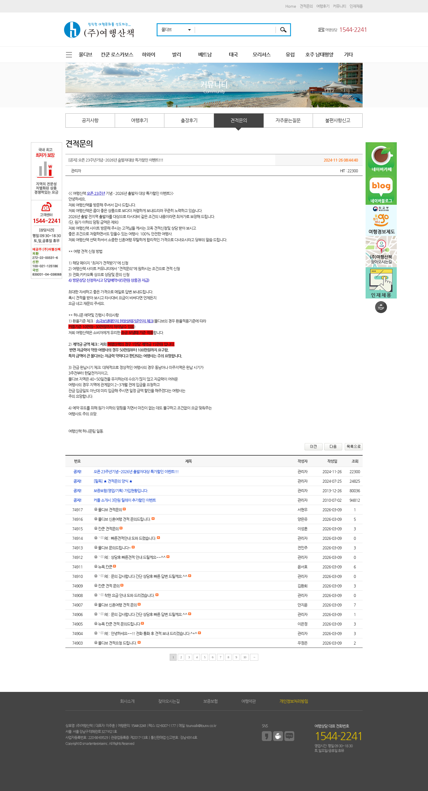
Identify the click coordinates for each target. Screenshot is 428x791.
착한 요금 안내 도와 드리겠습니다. (124, 595)
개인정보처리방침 (293, 701)
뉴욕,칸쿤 (103, 567)
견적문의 (306, 6)
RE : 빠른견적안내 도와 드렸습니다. (125, 538)
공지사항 (90, 120)
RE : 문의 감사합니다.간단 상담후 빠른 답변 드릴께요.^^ (141, 576)
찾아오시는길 (169, 701)
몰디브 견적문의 (108, 509)
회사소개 (127, 701)
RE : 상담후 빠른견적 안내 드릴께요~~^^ (130, 557)
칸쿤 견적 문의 (107, 586)
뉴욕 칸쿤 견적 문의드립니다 (117, 624)
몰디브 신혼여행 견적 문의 (116, 605)
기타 (348, 54)
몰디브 (85, 54)
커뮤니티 (339, 6)
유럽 (290, 54)
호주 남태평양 (319, 54)
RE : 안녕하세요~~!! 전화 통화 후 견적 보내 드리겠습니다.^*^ (146, 633)
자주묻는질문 (288, 120)
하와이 (148, 54)
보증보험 (210, 701)
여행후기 (322, 6)
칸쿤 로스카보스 (117, 54)
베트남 (205, 54)
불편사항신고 (337, 120)
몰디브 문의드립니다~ (113, 547)
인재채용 (356, 6)
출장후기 (189, 120)
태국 (233, 54)
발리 (176, 54)
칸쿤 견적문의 (106, 528)
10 (244, 657)
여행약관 (248, 701)
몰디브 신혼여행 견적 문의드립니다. (123, 519)
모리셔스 (261, 54)
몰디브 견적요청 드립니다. (116, 643)
